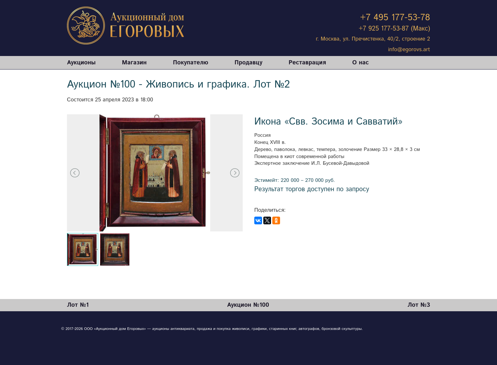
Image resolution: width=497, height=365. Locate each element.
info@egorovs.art (409, 49)
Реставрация (307, 62)
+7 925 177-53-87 (384, 28)
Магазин (134, 62)
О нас (360, 62)
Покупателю (190, 62)
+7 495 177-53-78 (395, 17)
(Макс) (420, 28)
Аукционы (81, 62)
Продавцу (248, 62)
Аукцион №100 (248, 305)
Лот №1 (78, 305)
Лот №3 (419, 305)
